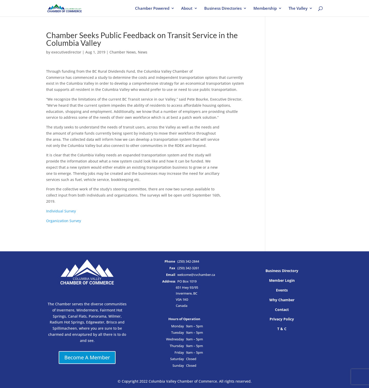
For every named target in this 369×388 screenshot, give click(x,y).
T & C (281, 328)
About (186, 8)
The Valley (298, 8)
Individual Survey (61, 211)
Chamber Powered (152, 8)
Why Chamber (281, 299)
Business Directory (281, 270)
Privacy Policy (282, 319)
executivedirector (66, 52)
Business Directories (223, 8)
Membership (265, 8)
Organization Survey (63, 220)
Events (282, 290)
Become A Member (87, 357)
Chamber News (122, 52)
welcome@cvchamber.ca (196, 275)
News (142, 52)
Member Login (282, 280)
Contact (282, 309)
